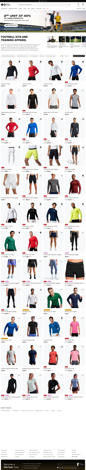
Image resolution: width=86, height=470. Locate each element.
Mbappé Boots (4, 456)
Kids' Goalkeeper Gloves (34, 452)
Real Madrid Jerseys (47, 452)
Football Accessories (6, 410)
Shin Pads (74, 452)
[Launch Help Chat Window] (81, 464)
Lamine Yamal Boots (19, 450)
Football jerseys (61, 456)
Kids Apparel (32, 456)
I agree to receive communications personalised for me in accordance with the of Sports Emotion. (68, 468)
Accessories (38, 8)
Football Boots (4, 8)
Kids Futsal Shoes (33, 454)
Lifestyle (33, 8)
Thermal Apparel (61, 450)
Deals (47, 8)
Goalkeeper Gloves (13, 8)
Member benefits (43, 1)
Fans (28, 8)
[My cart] (83, 4)
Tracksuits (59, 410)
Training (20, 8)
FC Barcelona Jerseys (48, 454)
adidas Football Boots (19, 452)
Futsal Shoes (3, 452)
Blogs (83, 8)
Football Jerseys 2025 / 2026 (27, 410)
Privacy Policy (68, 468)
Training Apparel (61, 452)
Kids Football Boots (33, 450)
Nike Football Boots (19, 454)
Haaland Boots (4, 454)
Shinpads (53, 410)
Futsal (24, 8)
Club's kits (79, 8)
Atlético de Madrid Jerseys (49, 456)
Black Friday (74, 456)
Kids (44, 8)
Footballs (17, 456)
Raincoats (74, 450)
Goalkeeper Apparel (76, 454)
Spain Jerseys (61, 454)
